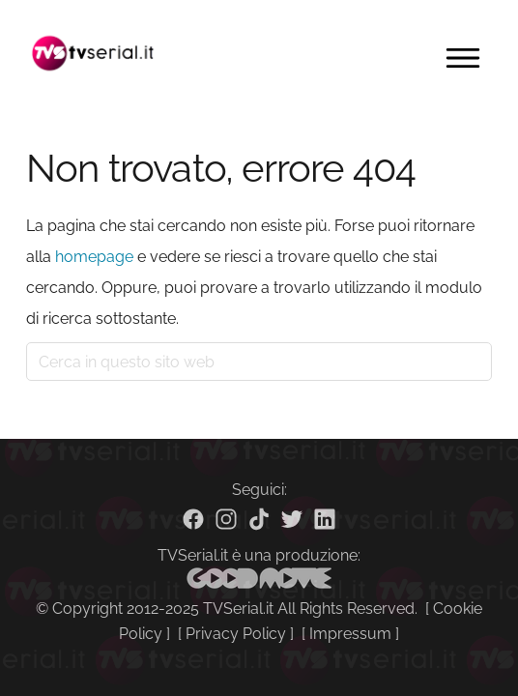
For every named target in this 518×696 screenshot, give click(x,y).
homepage (94, 256)
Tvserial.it (93, 53)
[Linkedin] (324, 519)
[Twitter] (291, 519)
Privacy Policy (236, 633)
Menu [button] (463, 58)
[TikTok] (259, 519)
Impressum (350, 633)
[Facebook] (193, 519)
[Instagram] (226, 519)
